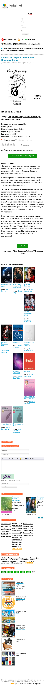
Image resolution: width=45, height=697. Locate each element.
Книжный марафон (9, 561)
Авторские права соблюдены (22, 156)
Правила (38, 683)
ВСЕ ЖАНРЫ (17, 549)
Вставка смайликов (20, 458)
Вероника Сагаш (11, 111)
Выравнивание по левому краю (13, 458)
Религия (15, 537)
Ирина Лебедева (17, 377)
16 (24, 124)
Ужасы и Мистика (18, 544)
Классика (15, 535)
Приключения (6, 536)
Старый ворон (6, 424)
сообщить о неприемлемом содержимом (17, 150)
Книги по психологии (31, 524)
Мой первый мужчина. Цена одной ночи (18, 285)
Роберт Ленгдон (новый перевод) (14, 558)
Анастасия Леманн (5, 351)
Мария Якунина (17, 346)
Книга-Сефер (19, 129)
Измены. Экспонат (27, 285)
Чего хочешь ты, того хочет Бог (30, 397)
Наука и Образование (31, 528)
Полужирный (2, 458)
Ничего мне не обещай (16, 497)
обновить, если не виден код (12, 480)
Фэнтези (4, 526)
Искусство (16, 533)
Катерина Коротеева (27, 320)
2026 (3, 572)
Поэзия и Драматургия (31, 533)
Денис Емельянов (6, 428)
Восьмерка (16, 342)
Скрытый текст (26, 458)
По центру (15, 458)
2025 (10, 572)
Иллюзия (27, 371)
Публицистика (28, 535)
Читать (22, 246)
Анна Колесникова (28, 349)
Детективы (5, 531)
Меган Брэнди (16, 500)
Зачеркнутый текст (10, 458)
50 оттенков (14, 559)
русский (9, 127)
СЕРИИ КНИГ (21, 44)
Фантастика (5, 524)
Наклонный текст (5, 458)
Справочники (17, 542)
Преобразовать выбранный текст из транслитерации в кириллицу (30, 458)
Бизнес (14, 523)
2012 (14, 134)
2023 (22, 572)
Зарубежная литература (21, 530)
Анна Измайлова (28, 290)
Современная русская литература (24, 117)
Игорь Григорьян (28, 375)
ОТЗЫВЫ (8, 44)
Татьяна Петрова (29, 402)
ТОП (22, 39)
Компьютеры (28, 526)
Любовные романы (8, 529)
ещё (33, 572)
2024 (16, 572)
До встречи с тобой (28, 559)
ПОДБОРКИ (35, 44)
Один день (23, 561)
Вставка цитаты (28, 458)
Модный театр (16, 563)
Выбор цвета (23, 458)
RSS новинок (20, 683)
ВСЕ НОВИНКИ (10, 39)
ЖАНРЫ (31, 39)
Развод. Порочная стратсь (4, 343)
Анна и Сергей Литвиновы (17, 430)
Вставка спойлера (33, 458)
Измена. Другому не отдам (28, 313)
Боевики (4, 534)
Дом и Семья (17, 528)
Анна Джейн (40, 499)
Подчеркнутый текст (7, 458)
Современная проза (10, 119)
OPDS (13, 683)
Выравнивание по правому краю (17, 458)
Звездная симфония (16, 372)
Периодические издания (32, 530)
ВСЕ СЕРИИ (29, 563)
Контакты (30, 683)
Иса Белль (5, 290)
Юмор (14, 546)
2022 (28, 572)
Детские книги (17, 526)
